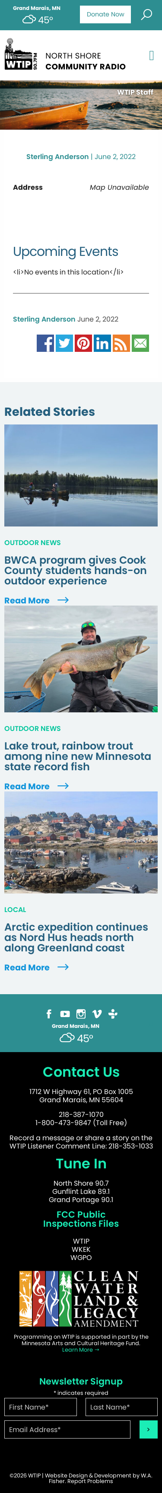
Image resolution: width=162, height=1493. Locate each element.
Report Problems (90, 1481)
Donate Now (105, 14)
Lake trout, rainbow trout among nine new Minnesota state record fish (77, 756)
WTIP (81, 1241)
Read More (37, 600)
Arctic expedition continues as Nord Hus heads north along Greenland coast (76, 937)
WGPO (81, 1258)
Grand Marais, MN (36, 8)
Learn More (81, 1349)
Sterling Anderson (57, 157)
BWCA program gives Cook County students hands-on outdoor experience (75, 570)
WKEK (81, 1249)
